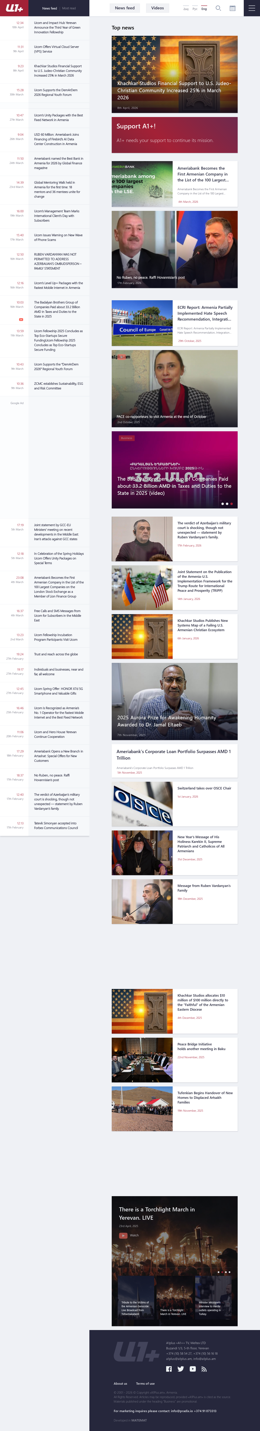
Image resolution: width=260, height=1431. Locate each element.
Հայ (185, 9)
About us (120, 1383)
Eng (204, 9)
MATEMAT (139, 1420)
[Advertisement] (58, 457)
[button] (221, 503)
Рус (195, 9)
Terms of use (145, 1383)
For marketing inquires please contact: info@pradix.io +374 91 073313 (165, 1410)
